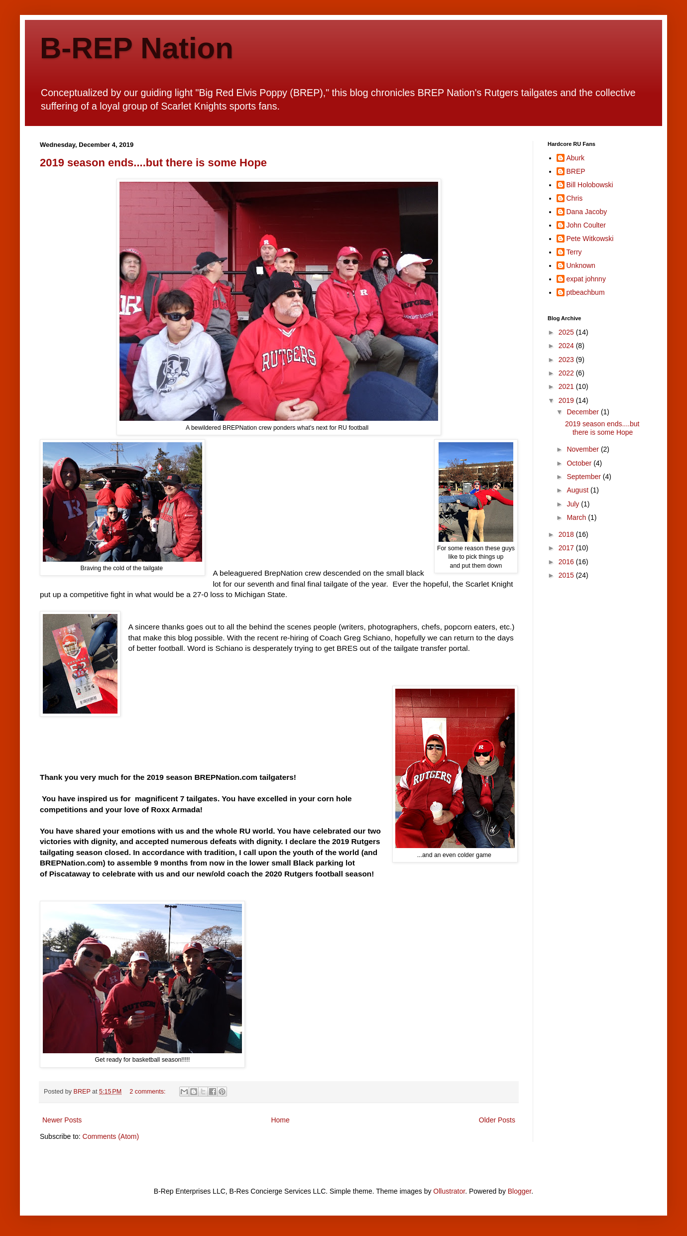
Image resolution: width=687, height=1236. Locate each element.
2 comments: (148, 1091)
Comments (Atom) (111, 1136)
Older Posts (497, 1120)
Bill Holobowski (590, 185)
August (578, 490)
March (577, 517)
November (583, 449)
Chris (575, 198)
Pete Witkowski (590, 239)
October (580, 463)
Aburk (576, 158)
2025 (567, 332)
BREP (576, 171)
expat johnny (586, 279)
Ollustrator (449, 1191)
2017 (567, 548)
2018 (567, 534)
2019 (567, 400)
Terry (574, 252)
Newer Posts (62, 1120)
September (584, 477)
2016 (567, 562)
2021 (567, 386)
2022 (567, 373)
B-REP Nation (136, 48)
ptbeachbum (586, 292)
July (574, 504)
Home (280, 1120)
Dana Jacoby (587, 212)
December (583, 412)
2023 (567, 360)
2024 (567, 346)
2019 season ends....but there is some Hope (153, 162)
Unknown (581, 265)
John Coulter (586, 225)
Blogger (519, 1191)
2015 (567, 575)
